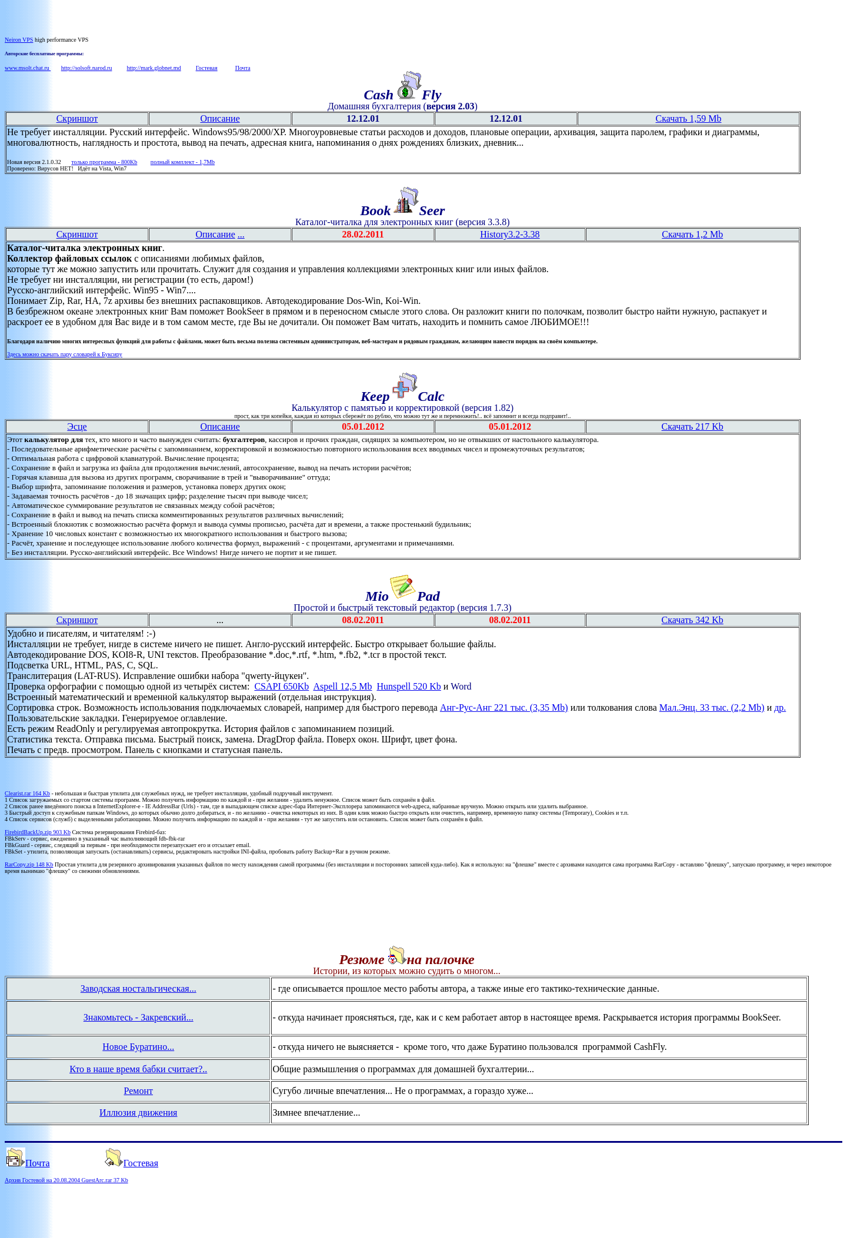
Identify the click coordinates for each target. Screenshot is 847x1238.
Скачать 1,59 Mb (689, 118)
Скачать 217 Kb (692, 426)
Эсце (76, 426)
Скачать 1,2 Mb (692, 234)
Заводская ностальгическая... (138, 988)
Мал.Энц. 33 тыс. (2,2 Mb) (712, 707)
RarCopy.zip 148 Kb (29, 864)
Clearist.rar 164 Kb (27, 793)
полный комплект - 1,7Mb (183, 162)
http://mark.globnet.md (153, 68)
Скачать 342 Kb (692, 620)
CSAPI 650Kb (281, 686)
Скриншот (77, 118)
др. (780, 707)
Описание (219, 118)
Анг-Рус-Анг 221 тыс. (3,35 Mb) (504, 707)
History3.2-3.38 (509, 234)
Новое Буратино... (138, 1047)
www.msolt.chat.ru (28, 68)
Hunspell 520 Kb (408, 686)
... (241, 234)
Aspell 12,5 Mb (342, 686)
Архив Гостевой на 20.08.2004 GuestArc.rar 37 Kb (66, 1180)
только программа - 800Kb (104, 162)
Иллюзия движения (138, 1112)
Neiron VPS (19, 39)
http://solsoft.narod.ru (86, 68)
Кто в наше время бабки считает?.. (138, 1069)
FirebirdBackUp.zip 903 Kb (38, 832)
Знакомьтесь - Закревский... (139, 1017)
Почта (243, 68)
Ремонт (138, 1091)
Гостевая (207, 68)
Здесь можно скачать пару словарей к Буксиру (64, 354)
